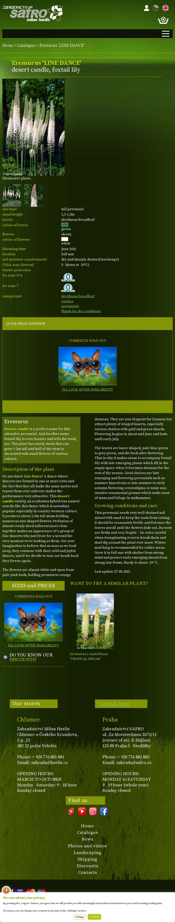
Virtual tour (114, 703)
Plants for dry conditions (81, 311)
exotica (67, 301)
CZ (154, 7)
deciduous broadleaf (78, 296)
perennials (70, 306)
